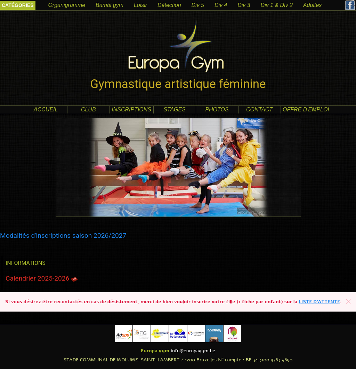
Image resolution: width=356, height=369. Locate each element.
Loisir (140, 5)
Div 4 (221, 5)
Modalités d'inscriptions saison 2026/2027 (63, 235)
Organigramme (66, 5)
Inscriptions (131, 109)
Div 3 (243, 5)
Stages (174, 109)
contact (259, 109)
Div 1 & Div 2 (277, 5)
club (88, 109)
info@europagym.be (193, 350)
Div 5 (198, 5)
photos (216, 109)
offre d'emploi (306, 109)
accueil (46, 109)
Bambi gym (109, 5)
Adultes (312, 5)
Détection (169, 5)
